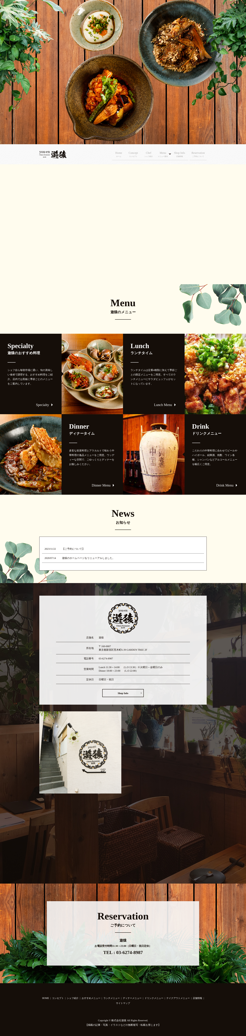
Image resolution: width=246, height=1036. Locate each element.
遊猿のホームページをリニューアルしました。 (88, 558)
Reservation (200, 154)
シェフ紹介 (72, 998)
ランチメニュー (111, 998)
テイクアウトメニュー (178, 998)
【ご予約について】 (73, 549)
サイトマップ (123, 1003)
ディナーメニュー (132, 998)
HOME (45, 998)
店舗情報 (197, 998)
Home (115, 154)
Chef (149, 154)
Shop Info (179, 154)
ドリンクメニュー (154, 998)
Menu (162, 154)
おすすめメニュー (91, 998)
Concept (132, 154)
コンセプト (58, 998)
